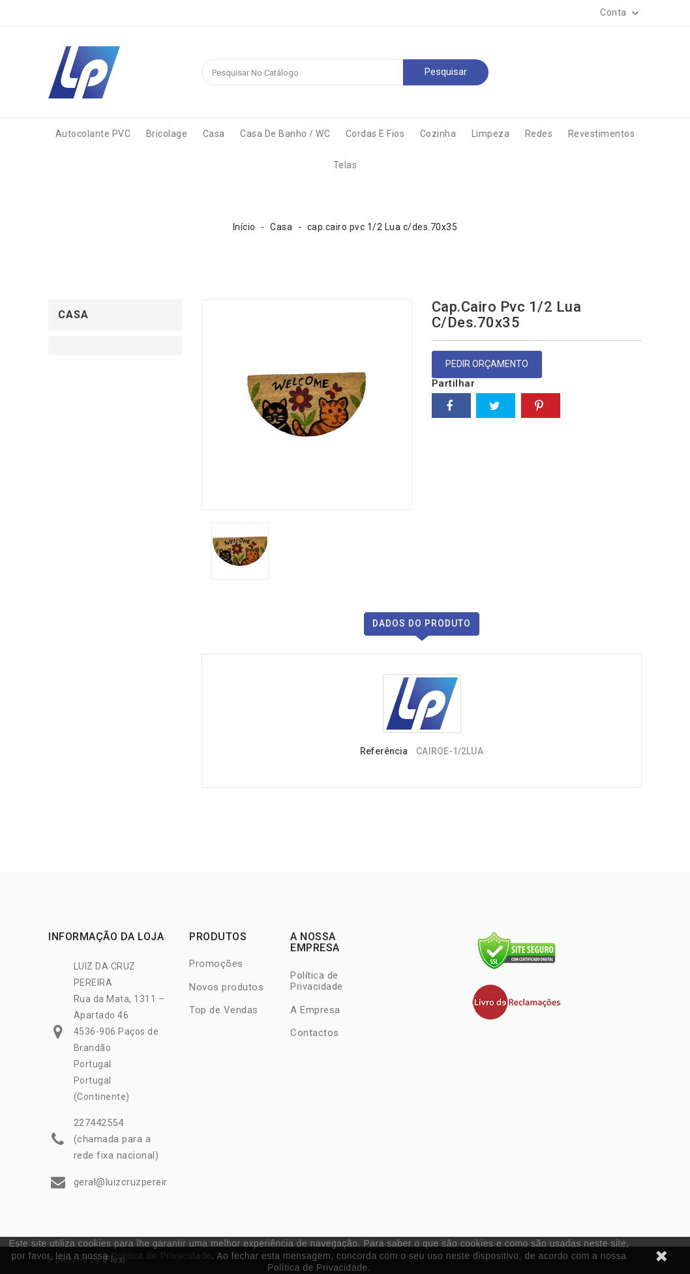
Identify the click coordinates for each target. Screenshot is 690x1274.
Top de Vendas (223, 1010)
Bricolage (167, 133)
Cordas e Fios (375, 133)
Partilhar (451, 405)
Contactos (314, 1033)
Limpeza (491, 133)
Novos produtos (226, 987)
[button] (621, 13)
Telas (345, 165)
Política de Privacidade (161, 1256)
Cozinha (438, 133)
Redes (539, 133)
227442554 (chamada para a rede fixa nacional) (116, 1139)
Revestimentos (601, 133)
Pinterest (540, 405)
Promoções (216, 964)
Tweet (495, 405)
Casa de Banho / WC (285, 133)
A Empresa (315, 1010)
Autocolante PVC (93, 133)
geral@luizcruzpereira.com (135, 1182)
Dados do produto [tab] (421, 623)
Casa (214, 133)
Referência (384, 751)
